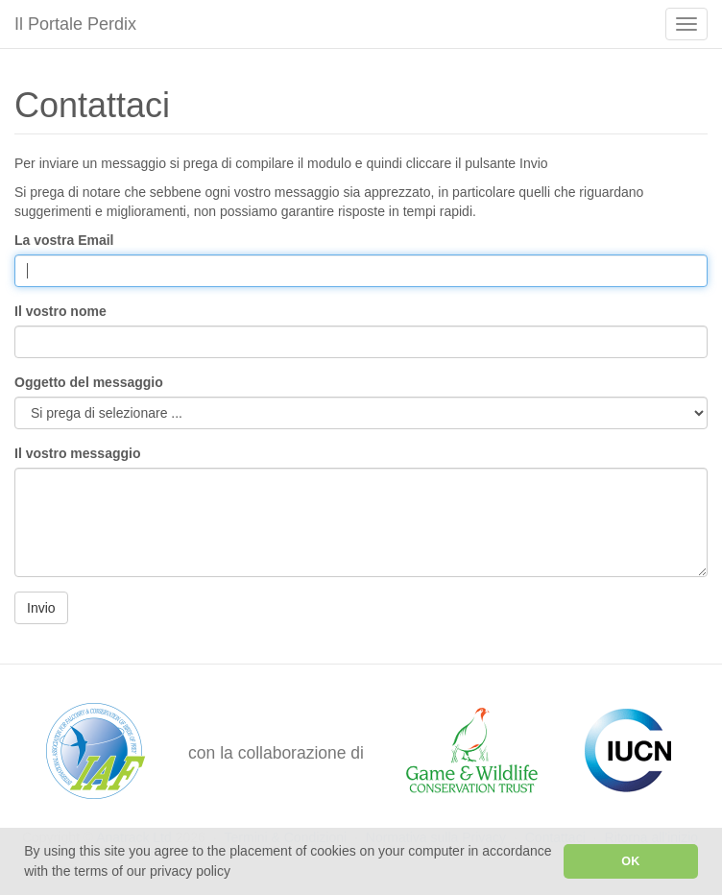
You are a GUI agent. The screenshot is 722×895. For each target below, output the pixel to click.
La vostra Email (64, 240)
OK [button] (630, 861)
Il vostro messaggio (77, 453)
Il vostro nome (60, 311)
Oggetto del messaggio (88, 382)
